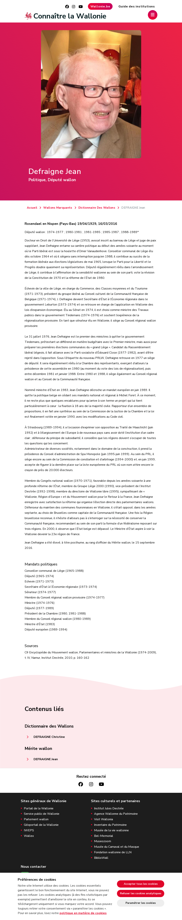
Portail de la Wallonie (38, 809)
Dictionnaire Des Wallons (96, 208)
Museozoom (102, 841)
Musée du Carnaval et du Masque (116, 847)
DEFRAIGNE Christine (49, 737)
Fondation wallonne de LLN (112, 852)
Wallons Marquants (57, 208)
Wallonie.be (100, 6)
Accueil (32, 208)
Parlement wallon (36, 819)
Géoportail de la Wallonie (41, 825)
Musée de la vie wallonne (111, 830)
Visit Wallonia (103, 819)
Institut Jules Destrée (109, 809)
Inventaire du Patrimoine (110, 825)
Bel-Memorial (103, 836)
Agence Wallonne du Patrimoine (116, 814)
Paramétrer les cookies (141, 903)
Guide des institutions (136, 6)
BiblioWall (101, 858)
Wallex (29, 836)
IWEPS (29, 830)
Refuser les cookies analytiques (140, 893)
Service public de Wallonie (41, 814)
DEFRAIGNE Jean (46, 759)
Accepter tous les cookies (141, 884)
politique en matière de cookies (83, 913)
